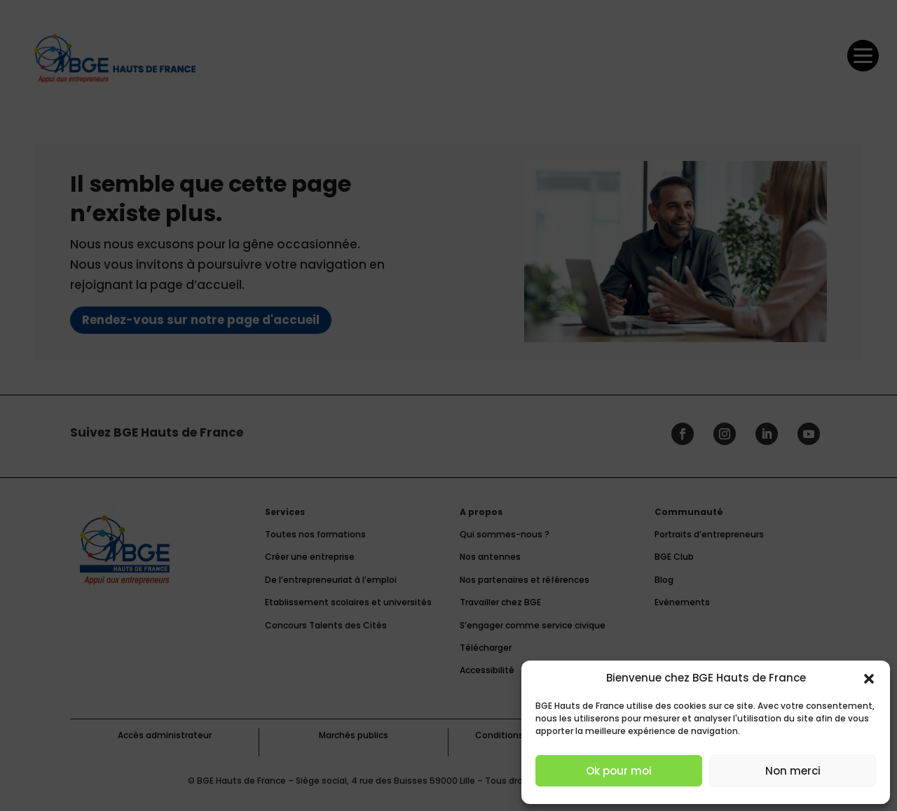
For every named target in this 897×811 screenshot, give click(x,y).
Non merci (793, 770)
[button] (869, 679)
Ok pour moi (619, 770)
